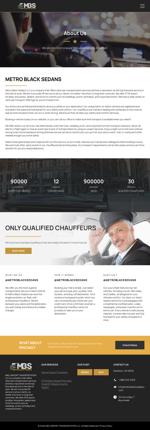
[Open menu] (142, 6)
